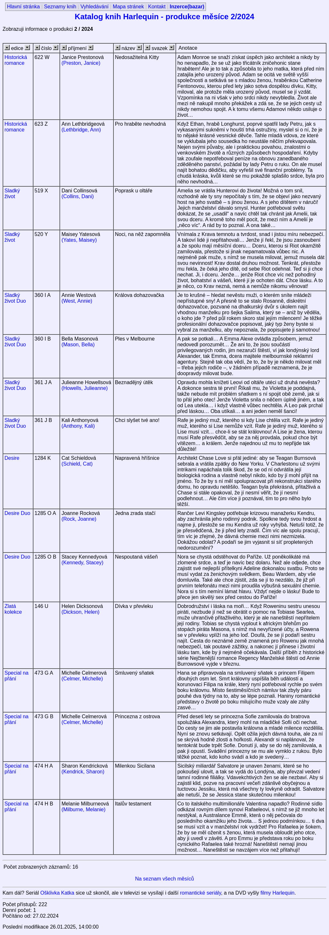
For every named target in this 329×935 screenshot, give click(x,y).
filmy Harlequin (278, 893)
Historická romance (15, 60)
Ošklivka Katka (57, 893)
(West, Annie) (76, 301)
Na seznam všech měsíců (164, 878)
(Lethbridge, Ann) (81, 129)
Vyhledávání (95, 6)
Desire (11, 458)
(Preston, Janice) (80, 63)
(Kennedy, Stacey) (82, 562)
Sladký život (12, 193)
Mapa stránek (128, 6)
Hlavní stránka (23, 6)
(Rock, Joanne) (78, 519)
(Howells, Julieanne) (84, 388)
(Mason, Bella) (77, 344)
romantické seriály (200, 893)
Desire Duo (17, 513)
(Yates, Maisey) (79, 240)
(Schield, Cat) (77, 464)
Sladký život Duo (15, 298)
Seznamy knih (60, 6)
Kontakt (156, 6)
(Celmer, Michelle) (82, 678)
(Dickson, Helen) (80, 612)
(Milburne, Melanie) (83, 809)
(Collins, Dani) (77, 196)
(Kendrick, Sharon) (82, 771)
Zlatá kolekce (13, 609)
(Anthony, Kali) (78, 426)
